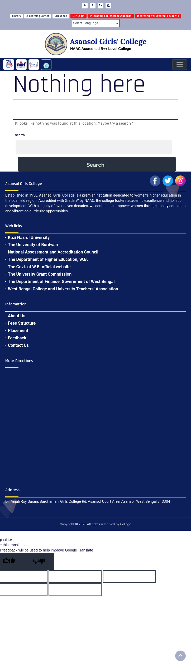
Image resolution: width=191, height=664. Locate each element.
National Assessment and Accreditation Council (53, 252)
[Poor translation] (39, 561)
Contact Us (18, 345)
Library (16, 16)
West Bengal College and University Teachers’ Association (63, 288)
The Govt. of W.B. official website (39, 266)
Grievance (61, 16)
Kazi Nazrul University (29, 237)
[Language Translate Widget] (96, 23)
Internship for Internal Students (111, 16)
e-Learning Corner (37, 16)
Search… (21, 135)
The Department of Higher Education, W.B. (48, 259)
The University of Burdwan (33, 244)
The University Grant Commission (39, 274)
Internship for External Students (158, 16)
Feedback (17, 337)
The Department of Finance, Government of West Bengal (61, 281)
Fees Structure (22, 323)
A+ (100, 5)
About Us (16, 315)
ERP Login (78, 16)
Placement (18, 330)
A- (84, 5)
